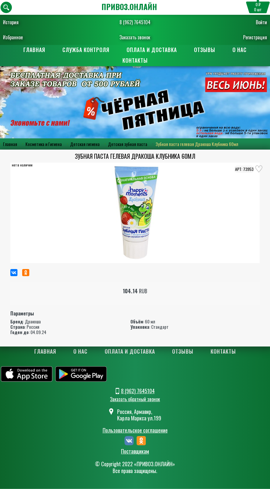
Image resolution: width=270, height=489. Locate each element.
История (11, 22)
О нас (239, 50)
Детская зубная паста (127, 144)
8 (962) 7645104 (135, 22)
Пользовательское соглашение (135, 430)
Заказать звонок (134, 37)
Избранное (13, 37)
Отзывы (204, 50)
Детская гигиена (85, 144)
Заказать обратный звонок (135, 399)
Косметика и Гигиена (43, 144)
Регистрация (255, 37)
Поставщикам (135, 451)
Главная (34, 50)
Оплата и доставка (152, 50)
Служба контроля (85, 50)
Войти (261, 22)
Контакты (135, 60)
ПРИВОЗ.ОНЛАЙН (129, 6)
